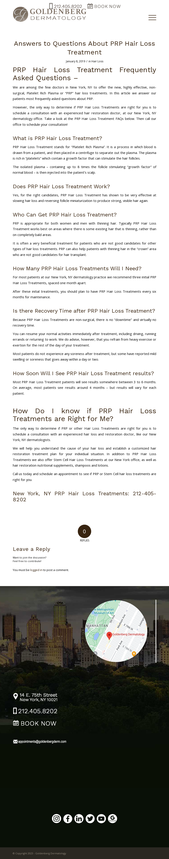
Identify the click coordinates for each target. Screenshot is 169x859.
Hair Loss (97, 61)
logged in (36, 570)
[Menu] (150, 17)
